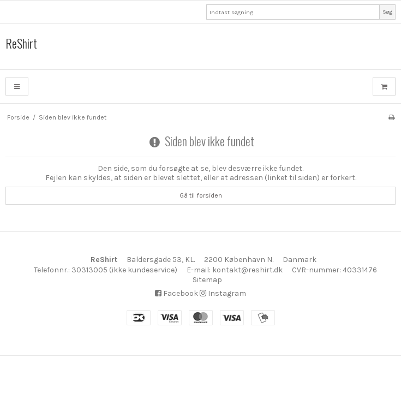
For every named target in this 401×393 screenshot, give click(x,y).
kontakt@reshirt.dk (247, 270)
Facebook (176, 293)
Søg (387, 11)
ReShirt (21, 43)
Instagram (223, 293)
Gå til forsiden (200, 195)
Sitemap (207, 279)
